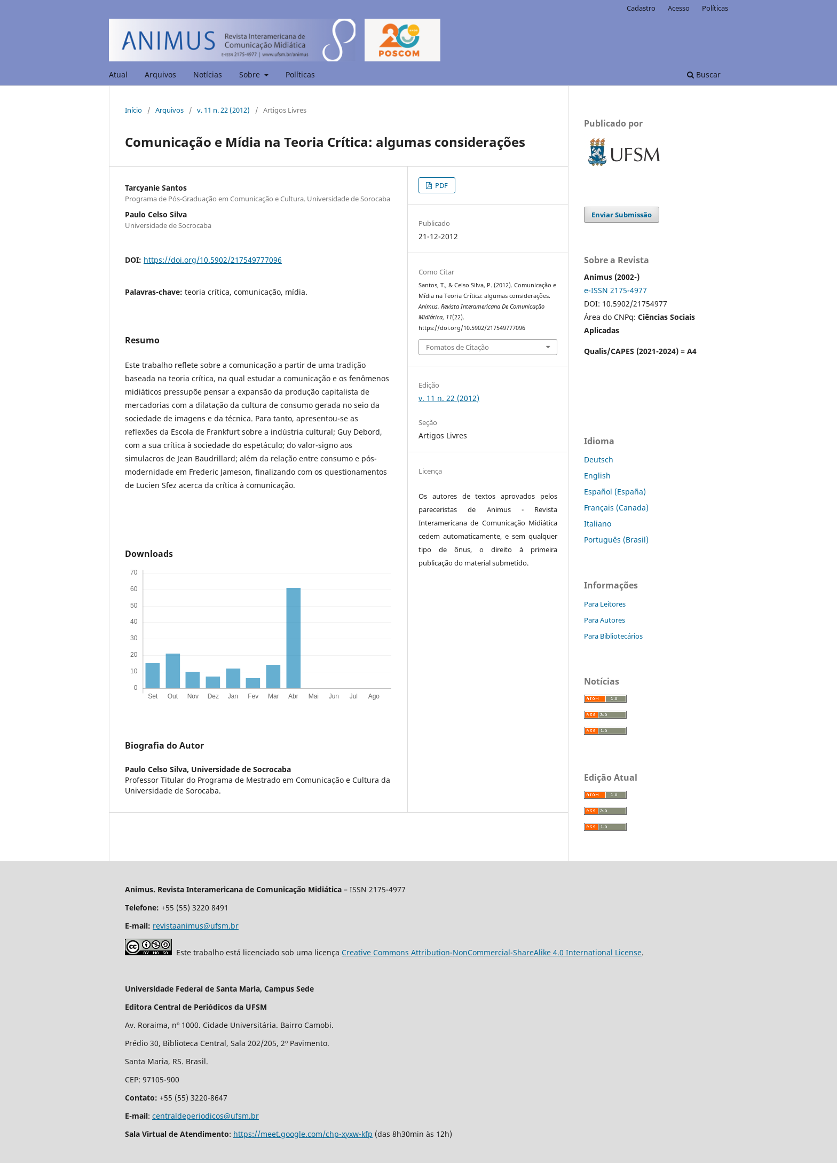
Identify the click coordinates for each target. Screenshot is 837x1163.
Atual (118, 74)
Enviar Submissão (621, 214)
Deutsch (598, 459)
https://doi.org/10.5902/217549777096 (213, 260)
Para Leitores (605, 604)
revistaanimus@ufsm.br (196, 926)
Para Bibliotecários (613, 636)
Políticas (300, 74)
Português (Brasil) (616, 540)
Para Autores (604, 620)
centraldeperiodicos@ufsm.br (205, 1116)
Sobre (250, 74)
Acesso (679, 8)
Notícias (207, 74)
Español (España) (615, 491)
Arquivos (160, 74)
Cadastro (641, 8)
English (597, 475)
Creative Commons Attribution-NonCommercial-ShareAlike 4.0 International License (492, 952)
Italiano (597, 523)
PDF (440, 185)
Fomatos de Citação (457, 347)
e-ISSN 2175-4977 (615, 290)
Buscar (704, 74)
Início (133, 110)
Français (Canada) (616, 507)
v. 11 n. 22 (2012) (223, 110)
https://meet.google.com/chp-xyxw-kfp (303, 1134)
